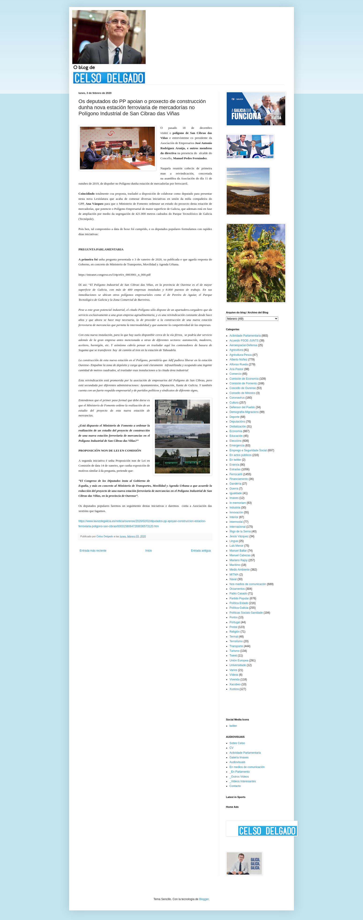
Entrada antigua (201, 550)
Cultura (234, 402)
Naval (233, 579)
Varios (233, 670)
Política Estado (239, 603)
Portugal (235, 622)
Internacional (238, 526)
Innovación (236, 512)
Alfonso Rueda (239, 364)
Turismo (235, 651)
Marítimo (235, 565)
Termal (234, 636)
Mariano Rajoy (239, 560)
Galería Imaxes (239, 757)
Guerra (234, 488)
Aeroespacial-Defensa (243, 345)
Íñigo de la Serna (240, 531)
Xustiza (234, 689)
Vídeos (234, 674)
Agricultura (236, 350)
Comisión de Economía (244, 378)
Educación (236, 436)
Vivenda (235, 679)
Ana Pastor (236, 369)
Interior (234, 517)
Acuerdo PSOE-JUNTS (244, 340)
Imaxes (234, 498)
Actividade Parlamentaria (245, 335)
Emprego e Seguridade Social (248, 450)
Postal (233, 627)
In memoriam (238, 503)
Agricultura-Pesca (241, 354)
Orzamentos (237, 588)
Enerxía (234, 464)
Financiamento (239, 479)
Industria (235, 507)
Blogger (204, 899)
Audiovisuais (237, 762)
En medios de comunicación (247, 767)
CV (231, 747)
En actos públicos (241, 455)
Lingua (234, 541)
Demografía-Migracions (244, 412)
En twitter (235, 459)
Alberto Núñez (238, 359)
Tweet (233, 655)
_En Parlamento (240, 771)
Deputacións (237, 421)
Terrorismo (236, 641)
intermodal (236, 521)
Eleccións (235, 440)
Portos (234, 617)
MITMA (234, 574)
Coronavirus (237, 397)
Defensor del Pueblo (242, 407)
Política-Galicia (239, 607)
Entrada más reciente (93, 550)
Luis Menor (236, 545)
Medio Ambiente (240, 569)
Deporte (235, 417)
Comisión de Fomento (243, 383)
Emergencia (237, 445)
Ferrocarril (236, 474)
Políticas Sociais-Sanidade (246, 612)
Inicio (148, 550)
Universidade (238, 665)
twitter (233, 725)
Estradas (235, 469)
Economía (236, 431)
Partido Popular (239, 598)
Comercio (235, 373)
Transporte (236, 646)
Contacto (235, 786)
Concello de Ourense (243, 388)
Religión (235, 631)
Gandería (235, 483)
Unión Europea (239, 660)
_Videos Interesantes (243, 781)
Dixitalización (238, 426)
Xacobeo (235, 684)
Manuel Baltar (238, 550)
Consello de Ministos (243, 393)
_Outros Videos (239, 776)
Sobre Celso (237, 743)
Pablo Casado (238, 593)
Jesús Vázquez (239, 536)
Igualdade (236, 493)
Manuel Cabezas (240, 555)
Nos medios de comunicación (248, 584)
